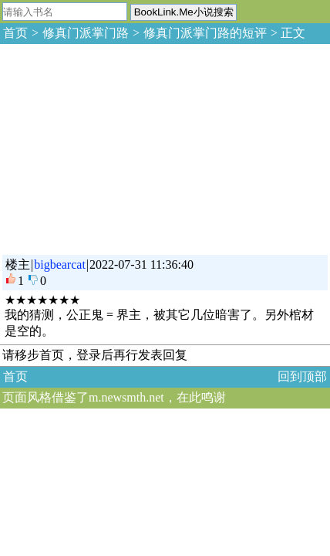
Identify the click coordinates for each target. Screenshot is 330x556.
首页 (15, 32)
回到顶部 (302, 376)
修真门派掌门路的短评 (205, 32)
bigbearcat (60, 264)
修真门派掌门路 (85, 32)
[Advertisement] (115, 146)
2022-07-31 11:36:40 (141, 264)
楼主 (17, 264)
